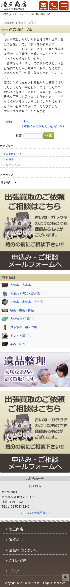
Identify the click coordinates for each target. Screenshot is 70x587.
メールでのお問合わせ (35, 512)
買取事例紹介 (11, 153)
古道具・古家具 (20, 285)
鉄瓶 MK (17, 121)
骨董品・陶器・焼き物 (25, 293)
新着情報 (8, 159)
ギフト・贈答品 (20, 335)
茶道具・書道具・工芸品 (26, 301)
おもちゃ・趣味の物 (23, 327)
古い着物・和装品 (22, 318)
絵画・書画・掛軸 (22, 310)
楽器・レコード (20, 344)
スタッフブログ (12, 164)
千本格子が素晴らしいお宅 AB (42, 126)
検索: (19, 135)
